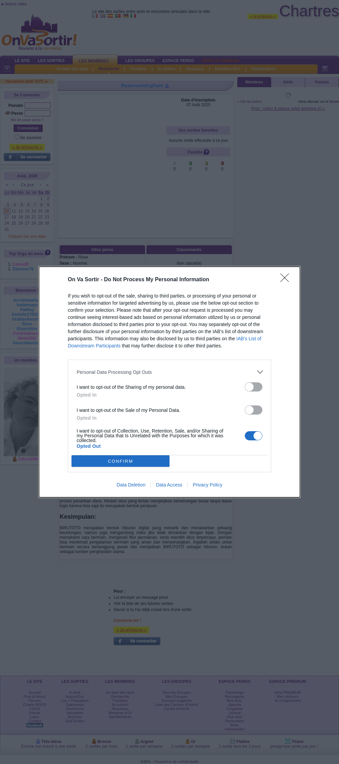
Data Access (169, 485)
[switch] (253, 386)
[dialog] (169, 382)
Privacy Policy (207, 485)
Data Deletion (131, 485)
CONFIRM (120, 461)
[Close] (286, 279)
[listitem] (169, 372)
